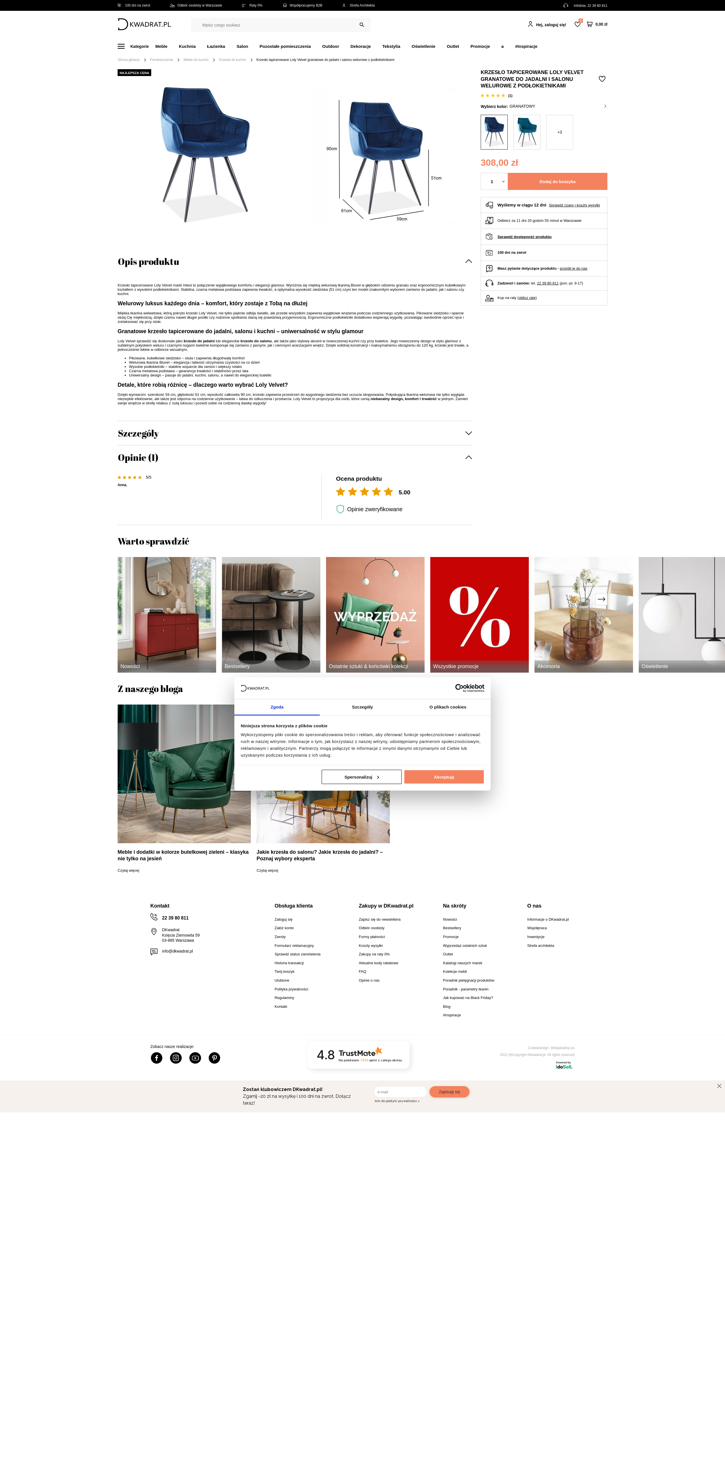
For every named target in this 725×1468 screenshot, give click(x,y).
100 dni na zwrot (134, 5)
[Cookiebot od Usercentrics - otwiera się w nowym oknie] (459, 688)
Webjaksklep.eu (563, 1048)
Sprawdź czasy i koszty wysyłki (574, 205)
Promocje (480, 46)
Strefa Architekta (358, 5)
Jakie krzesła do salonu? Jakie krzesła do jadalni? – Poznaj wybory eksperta (320, 855)
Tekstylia (391, 46)
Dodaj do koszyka (558, 181)
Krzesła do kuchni (232, 60)
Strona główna (129, 60)
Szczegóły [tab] (362, 707)
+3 (560, 132)
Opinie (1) (138, 457)
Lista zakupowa (581, 21)
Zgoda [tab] (277, 707)
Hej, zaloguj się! (551, 24)
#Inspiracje (526, 46)
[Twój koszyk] (597, 24)
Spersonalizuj (362, 776)
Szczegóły (138, 433)
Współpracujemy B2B (302, 5)
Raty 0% (252, 5)
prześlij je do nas (573, 268)
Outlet (453, 46)
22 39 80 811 (597, 6)
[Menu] (136, 46)
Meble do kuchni (195, 60)
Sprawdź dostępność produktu (524, 237)
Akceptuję (444, 776)
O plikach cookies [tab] (447, 707)
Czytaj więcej (128, 870)
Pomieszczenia (161, 60)
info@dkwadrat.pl (177, 951)
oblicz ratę (527, 298)
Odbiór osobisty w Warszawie (196, 5)
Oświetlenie (423, 46)
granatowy (557, 106)
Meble (161, 46)
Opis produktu (148, 261)
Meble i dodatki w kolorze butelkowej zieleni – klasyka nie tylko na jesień (183, 855)
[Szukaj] (361, 25)
